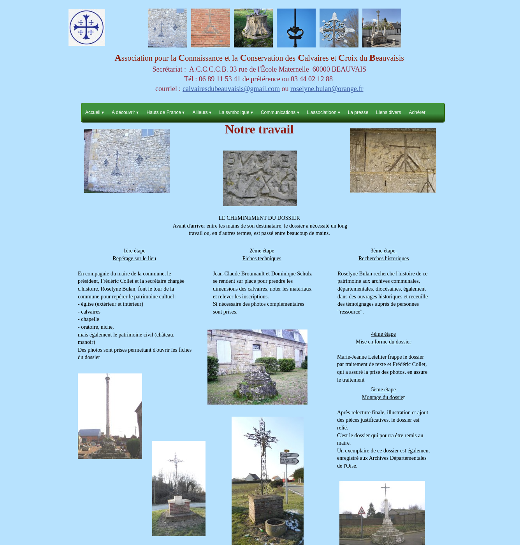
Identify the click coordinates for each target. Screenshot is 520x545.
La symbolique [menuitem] (236, 112)
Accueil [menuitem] (94, 112)
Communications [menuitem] (280, 112)
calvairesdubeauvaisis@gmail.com (231, 89)
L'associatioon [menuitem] (323, 112)
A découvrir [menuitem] (125, 112)
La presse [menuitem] (358, 112)
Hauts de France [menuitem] (165, 112)
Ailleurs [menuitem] (201, 112)
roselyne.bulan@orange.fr (327, 89)
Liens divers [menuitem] (388, 112)
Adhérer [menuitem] (417, 112)
